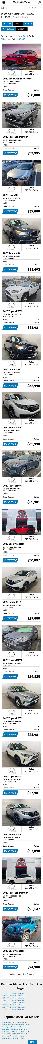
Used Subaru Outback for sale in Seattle (15, 1034)
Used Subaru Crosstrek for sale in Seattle (15, 1031)
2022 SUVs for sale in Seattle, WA (13, 1000)
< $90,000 (8, 29)
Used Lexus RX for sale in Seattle (13, 1036)
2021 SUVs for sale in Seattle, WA (13, 1002)
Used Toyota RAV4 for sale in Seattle (14, 1022)
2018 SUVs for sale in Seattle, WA (13, 1009)
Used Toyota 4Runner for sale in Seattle (15, 1027)
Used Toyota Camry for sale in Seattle (14, 1029)
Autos (4, 8)
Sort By (22, 29)
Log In (31, 8)
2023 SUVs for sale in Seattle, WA (13, 998)
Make (18, 24)
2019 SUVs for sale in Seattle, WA (13, 1007)
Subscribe (38, 8)
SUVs (7, 24)
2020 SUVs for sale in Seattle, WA (13, 1005)
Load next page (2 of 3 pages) (21, 974)
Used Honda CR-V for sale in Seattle (14, 1038)
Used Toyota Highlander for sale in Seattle (16, 1024)
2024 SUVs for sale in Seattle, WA (13, 996)
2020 (28, 24)
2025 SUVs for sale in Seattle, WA (13, 993)
